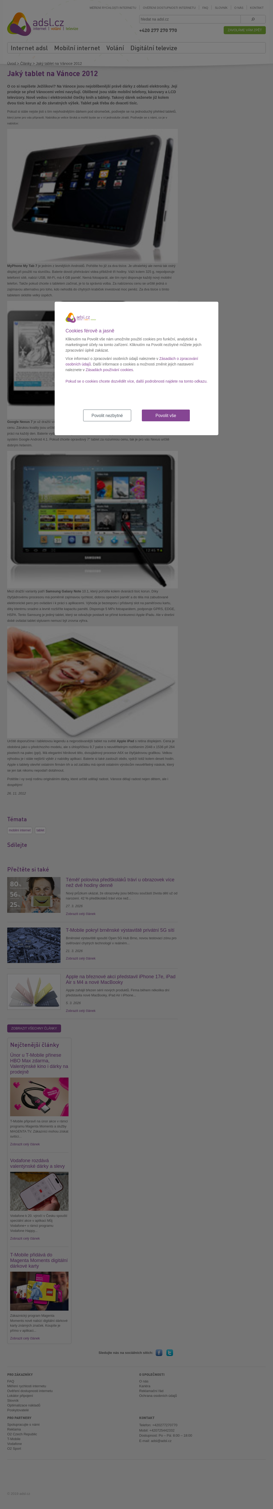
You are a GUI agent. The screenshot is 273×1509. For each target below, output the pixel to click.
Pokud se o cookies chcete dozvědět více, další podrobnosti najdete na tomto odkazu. (136, 381)
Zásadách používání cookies (109, 370)
